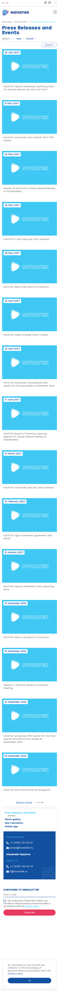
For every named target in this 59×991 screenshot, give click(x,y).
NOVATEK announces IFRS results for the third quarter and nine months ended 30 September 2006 (29, 739)
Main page (7, 22)
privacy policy (32, 906)
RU (3, 3)
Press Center (21, 22)
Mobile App (11, 826)
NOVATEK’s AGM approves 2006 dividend (26, 239)
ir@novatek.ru (19, 871)
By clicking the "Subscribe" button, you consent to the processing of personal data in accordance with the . (26, 903)
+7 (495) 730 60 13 (21, 866)
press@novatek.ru (21, 847)
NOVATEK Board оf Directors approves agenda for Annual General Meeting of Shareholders (25, 436)
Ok (29, 980)
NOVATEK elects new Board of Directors (26, 287)
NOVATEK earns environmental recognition (27, 790)
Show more (24, 802)
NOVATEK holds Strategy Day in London (25, 335)
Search (49, 45)
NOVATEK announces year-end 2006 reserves (28, 487)
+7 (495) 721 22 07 (21, 842)
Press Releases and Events (20, 812)
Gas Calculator (14, 823)
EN (7, 3)
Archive (11, 816)
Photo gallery (13, 819)
